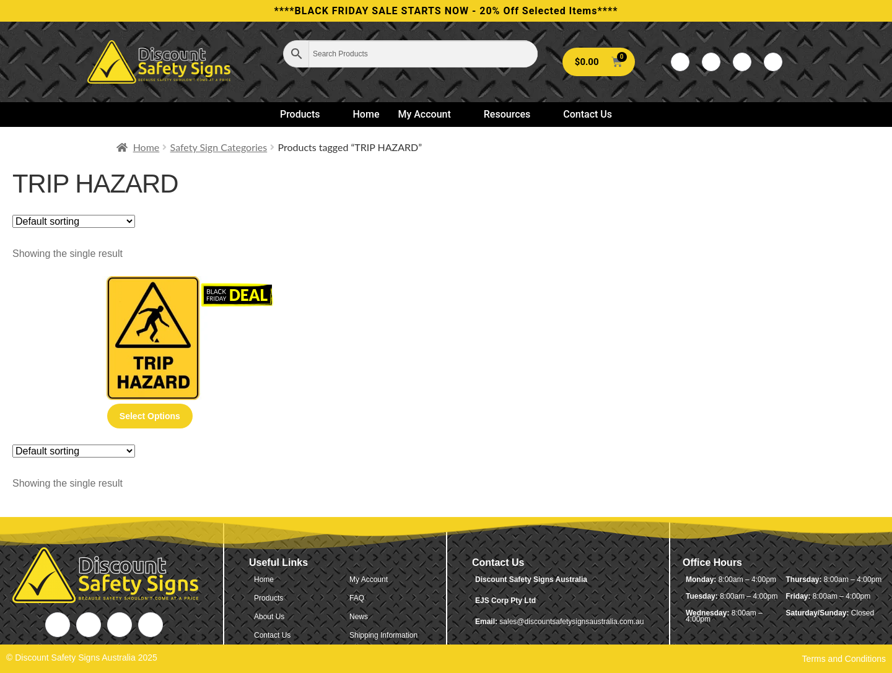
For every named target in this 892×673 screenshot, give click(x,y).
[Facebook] (680, 62)
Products (305, 114)
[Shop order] (73, 221)
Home (366, 114)
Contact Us (587, 114)
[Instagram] (773, 62)
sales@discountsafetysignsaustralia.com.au (571, 621)
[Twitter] (711, 62)
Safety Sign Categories (219, 147)
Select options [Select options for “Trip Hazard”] (150, 416)
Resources (512, 114)
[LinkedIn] (742, 62)
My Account (429, 114)
